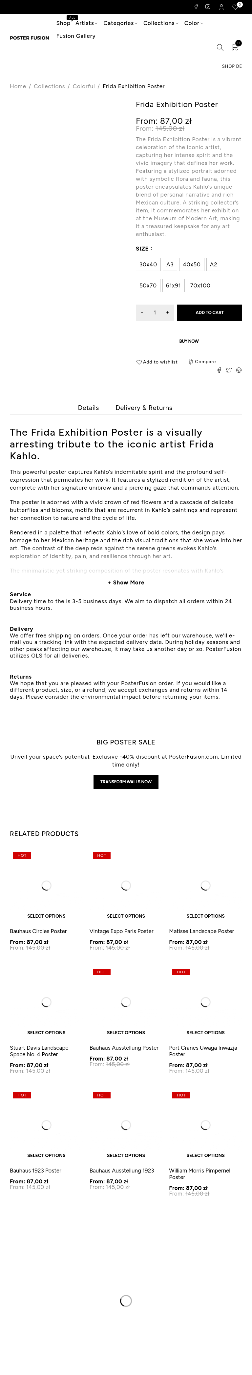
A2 (214, 264)
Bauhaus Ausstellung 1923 (122, 1175)
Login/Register (222, 7)
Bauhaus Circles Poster (38, 935)
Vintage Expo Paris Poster (122, 935)
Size (142, 248)
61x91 (173, 285)
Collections (49, 86)
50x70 (148, 285)
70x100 (200, 285)
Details (87, 410)
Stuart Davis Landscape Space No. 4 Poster (39, 1055)
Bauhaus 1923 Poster (35, 1175)
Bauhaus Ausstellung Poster (124, 1052)
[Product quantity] (155, 313)
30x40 (148, 264)
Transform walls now (125, 785)
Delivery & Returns (144, 410)
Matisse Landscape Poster (201, 935)
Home (18, 86)
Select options (46, 921)
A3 (170, 264)
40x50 (191, 264)
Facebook (196, 6)
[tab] (87, 409)
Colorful (84, 86)
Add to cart (210, 312)
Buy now (188, 342)
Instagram (208, 6)
